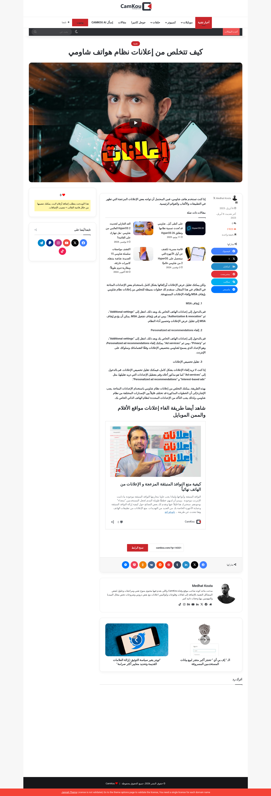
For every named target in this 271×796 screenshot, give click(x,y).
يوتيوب (80, 22)
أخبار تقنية (204, 22)
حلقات (156, 22)
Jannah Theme (69, 792)
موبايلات (188, 22)
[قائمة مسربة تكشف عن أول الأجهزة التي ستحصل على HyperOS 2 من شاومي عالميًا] (195, 254)
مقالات (122, 22)
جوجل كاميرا (138, 22)
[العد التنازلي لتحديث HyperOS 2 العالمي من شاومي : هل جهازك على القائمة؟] (143, 228)
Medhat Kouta (223, 198)
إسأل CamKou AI (102, 22)
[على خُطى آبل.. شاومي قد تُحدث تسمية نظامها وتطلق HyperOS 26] (195, 228)
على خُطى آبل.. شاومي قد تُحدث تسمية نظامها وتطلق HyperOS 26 (170, 228)
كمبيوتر (171, 22)
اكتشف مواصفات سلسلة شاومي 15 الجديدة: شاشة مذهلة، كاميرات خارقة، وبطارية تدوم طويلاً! (118, 258)
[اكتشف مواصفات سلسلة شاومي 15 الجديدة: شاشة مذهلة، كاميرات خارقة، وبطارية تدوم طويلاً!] (143, 254)
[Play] (135, 122)
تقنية (135, 43)
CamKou (110, 783)
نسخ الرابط (137, 547)
